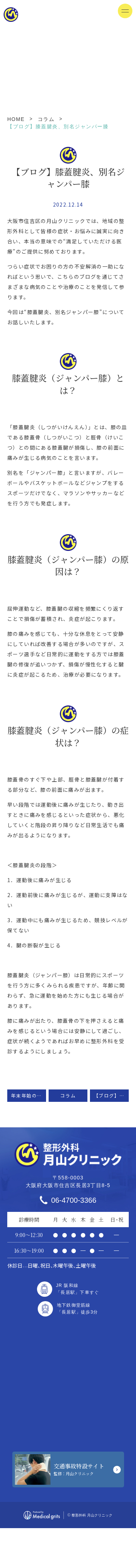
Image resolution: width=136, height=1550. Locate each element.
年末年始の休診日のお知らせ (28, 1095)
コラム (46, 119)
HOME (16, 119)
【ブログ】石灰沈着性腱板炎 (111, 1095)
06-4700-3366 (73, 1200)
